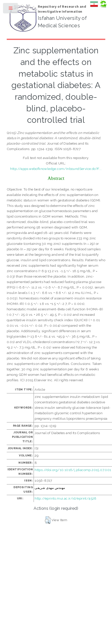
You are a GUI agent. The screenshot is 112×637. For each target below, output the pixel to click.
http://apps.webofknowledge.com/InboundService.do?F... (56, 169)
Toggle (11, 9)
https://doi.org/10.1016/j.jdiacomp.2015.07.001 (73, 470)
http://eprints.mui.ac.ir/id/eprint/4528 (66, 498)
